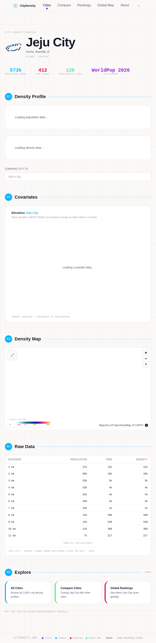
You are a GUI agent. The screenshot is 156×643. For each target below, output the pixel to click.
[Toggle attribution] (146, 425)
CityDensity (24, 5)
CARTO (139, 425)
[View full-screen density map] (12, 355)
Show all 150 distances (78, 543)
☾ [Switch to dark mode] (139, 5)
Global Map (106, 5)
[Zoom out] (146, 359)
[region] (78, 389)
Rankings (84, 5)
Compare (64, 5)
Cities (47, 6)
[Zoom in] (146, 353)
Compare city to (16, 168)
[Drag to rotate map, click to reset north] (146, 364)
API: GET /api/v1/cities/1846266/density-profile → (37, 611)
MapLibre (104, 425)
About (124, 5)
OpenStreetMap (122, 425)
